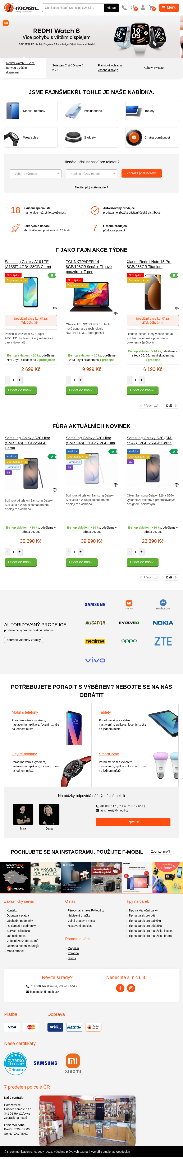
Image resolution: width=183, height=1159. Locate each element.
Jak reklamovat (16, 935)
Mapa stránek (15, 951)
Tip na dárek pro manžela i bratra (150, 935)
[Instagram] (131, 988)
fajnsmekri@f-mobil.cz (112, 810)
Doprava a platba (18, 915)
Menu (169, 7)
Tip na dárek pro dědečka (145, 925)
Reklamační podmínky (21, 925)
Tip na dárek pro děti (142, 915)
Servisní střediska (18, 930)
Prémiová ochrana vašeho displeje (110, 68)
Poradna (73, 953)
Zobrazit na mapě (15, 1117)
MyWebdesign (120, 1151)
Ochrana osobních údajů (23, 946)
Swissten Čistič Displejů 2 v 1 (67, 68)
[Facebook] (120, 988)
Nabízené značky (79, 915)
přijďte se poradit (114, 230)
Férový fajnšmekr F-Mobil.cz (86, 910)
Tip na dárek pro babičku (145, 920)
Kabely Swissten (154, 67)
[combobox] (35, 173)
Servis (72, 958)
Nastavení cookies (80, 925)
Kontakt (12, 910)
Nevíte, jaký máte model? (91, 187)
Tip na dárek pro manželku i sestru (151, 930)
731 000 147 (120, 806)
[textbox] (35, 174)
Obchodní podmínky (20, 920)
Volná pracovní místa (81, 920)
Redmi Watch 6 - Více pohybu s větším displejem (20, 67)
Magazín (73, 948)
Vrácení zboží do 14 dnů (22, 940)
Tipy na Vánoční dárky (143, 910)
